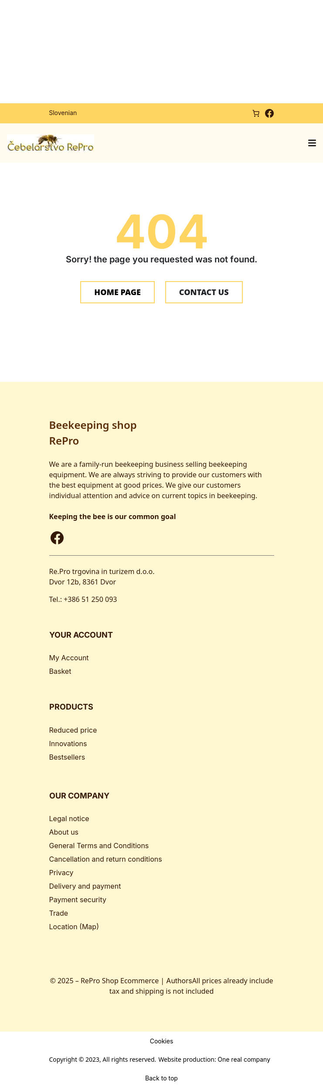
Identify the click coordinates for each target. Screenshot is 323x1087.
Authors (179, 980)
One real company (244, 1059)
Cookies (161, 1040)
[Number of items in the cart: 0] (256, 113)
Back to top (161, 1077)
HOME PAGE (117, 292)
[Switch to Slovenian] (63, 112)
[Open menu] (312, 142)
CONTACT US (204, 292)
